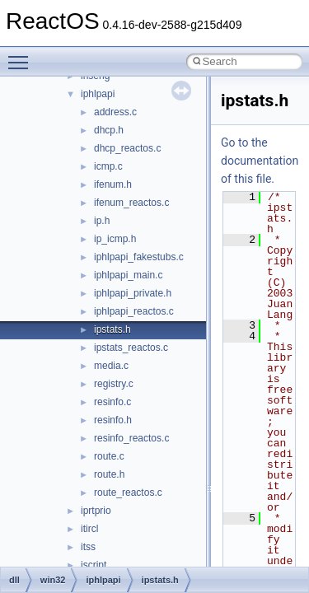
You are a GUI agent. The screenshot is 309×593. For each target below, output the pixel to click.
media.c (111, 365)
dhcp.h (109, 130)
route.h (109, 474)
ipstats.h (112, 329)
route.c (109, 456)
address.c (115, 112)
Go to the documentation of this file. (259, 160)
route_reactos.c (128, 492)
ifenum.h (113, 184)
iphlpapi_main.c (128, 275)
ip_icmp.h (115, 239)
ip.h (102, 220)
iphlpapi (98, 94)
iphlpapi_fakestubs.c (139, 257)
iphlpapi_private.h (132, 293)
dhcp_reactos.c (127, 148)
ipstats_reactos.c (131, 347)
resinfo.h (113, 420)
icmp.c (108, 166)
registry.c (113, 384)
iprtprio (96, 510)
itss (88, 547)
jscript (93, 565)
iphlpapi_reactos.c (134, 311)
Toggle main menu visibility (22, 55)
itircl (89, 529)
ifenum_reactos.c (131, 202)
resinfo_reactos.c (131, 438)
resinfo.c (112, 402)
